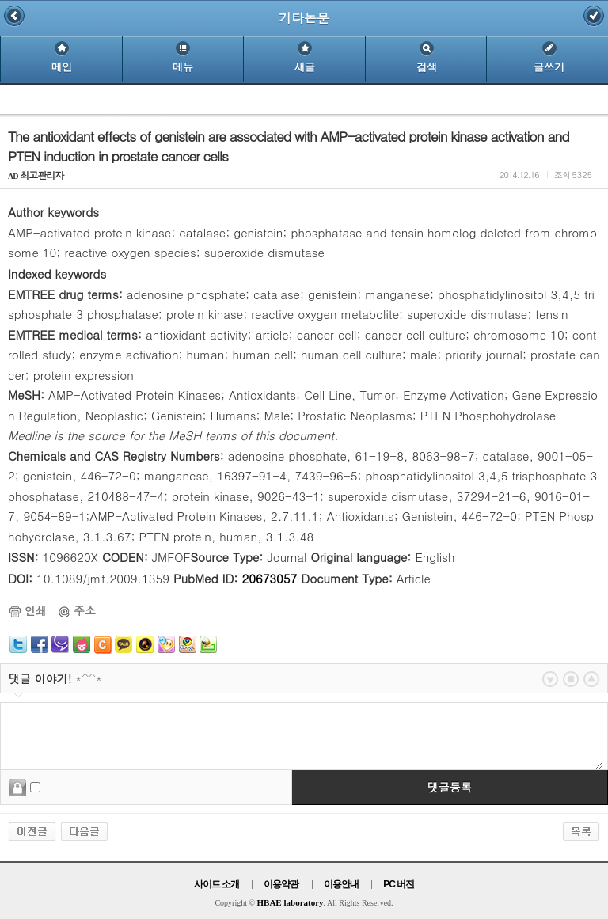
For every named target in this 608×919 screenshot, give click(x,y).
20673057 (269, 578)
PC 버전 (398, 884)
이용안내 (341, 884)
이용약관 (281, 884)
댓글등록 (450, 787)
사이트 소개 (216, 884)
